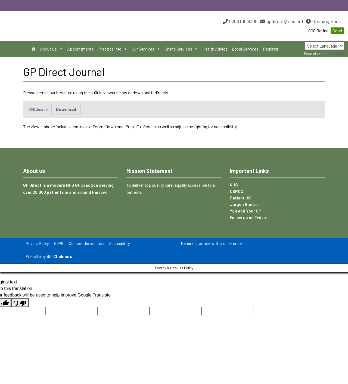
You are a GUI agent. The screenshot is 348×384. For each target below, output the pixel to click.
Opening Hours (327, 21)
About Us (51, 49)
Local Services (245, 48)
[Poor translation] (20, 302)
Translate (332, 53)
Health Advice (215, 48)
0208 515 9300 (243, 21)
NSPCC (236, 191)
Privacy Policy (37, 243)
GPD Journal (38, 109)
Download (66, 109)
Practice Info (113, 49)
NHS (234, 184)
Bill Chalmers (59, 256)
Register (270, 48)
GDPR (58, 243)
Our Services (146, 49)
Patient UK (240, 197)
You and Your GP (245, 210)
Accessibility (119, 243)
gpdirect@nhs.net (284, 21)
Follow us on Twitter (249, 217)
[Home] (33, 49)
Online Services (181, 49)
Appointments (80, 48)
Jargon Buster (244, 204)
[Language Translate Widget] (324, 46)
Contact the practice (86, 243)
